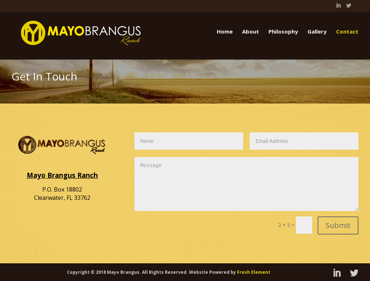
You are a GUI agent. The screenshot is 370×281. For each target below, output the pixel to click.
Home (225, 31)
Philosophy (283, 31)
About (250, 31)
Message (246, 184)
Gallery (317, 31)
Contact (347, 31)
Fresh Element (253, 272)
